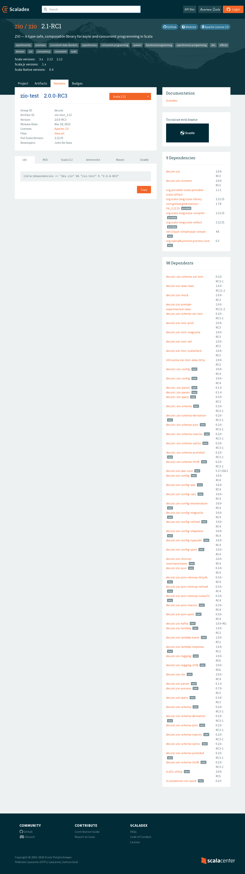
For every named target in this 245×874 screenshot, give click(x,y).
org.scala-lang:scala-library (184, 199)
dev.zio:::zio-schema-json (182, 425)
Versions (59, 83)
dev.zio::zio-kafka (177, 623)
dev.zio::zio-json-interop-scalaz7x (188, 596)
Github (26, 832)
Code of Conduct (140, 837)
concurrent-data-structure (63, 45)
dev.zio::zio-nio (175, 674)
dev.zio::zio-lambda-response (185, 647)
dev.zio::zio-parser (177, 683)
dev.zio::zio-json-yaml (180, 614)
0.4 (51, 69)
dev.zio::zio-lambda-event (182, 637)
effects (223, 45)
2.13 (50, 59)
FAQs (133, 832)
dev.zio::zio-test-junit (180, 323)
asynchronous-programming (192, 45)
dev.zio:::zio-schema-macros (184, 434)
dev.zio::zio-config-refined (183, 522)
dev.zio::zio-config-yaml (181, 549)
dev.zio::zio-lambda (178, 628)
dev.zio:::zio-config (178, 369)
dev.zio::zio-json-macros (181, 605)
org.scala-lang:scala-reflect (184, 222)
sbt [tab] (25, 160)
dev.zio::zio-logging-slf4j (182, 665)
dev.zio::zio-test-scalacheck (184, 351)
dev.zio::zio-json (176, 568)
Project (23, 83)
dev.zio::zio (173, 171)
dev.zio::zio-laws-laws (180, 286)
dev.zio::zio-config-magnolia (184, 512)
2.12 (59, 59)
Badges (77, 83)
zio (19, 26)
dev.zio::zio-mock (177, 295)
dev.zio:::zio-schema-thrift (183, 462)
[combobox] (130, 96)
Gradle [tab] (144, 160)
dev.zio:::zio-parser (178, 387)
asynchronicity (23, 45)
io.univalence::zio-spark (181, 781)
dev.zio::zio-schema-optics (183, 744)
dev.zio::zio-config (177, 475)
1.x (44, 64)
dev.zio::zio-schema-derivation (185, 716)
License (135, 842)
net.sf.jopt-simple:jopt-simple (186, 231)
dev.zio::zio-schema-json (182, 725)
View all (59, 133)
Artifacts (41, 83)
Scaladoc (171, 100)
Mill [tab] (45, 160)
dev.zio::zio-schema (178, 707)
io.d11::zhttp (174, 771)
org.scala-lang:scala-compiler (185, 213)
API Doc (190, 9)
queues (137, 45)
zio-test (29, 95)
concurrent (60, 51)
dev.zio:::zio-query (177, 397)
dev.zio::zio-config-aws (180, 485)
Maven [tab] (120, 160)
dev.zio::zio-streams (179, 181)
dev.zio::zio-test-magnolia (183, 332)
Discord (26, 837)
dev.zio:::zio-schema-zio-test (184, 276)
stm (213, 45)
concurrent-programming (114, 45)
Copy (144, 189)
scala (73, 51)
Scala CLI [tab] (67, 160)
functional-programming (159, 45)
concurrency (43, 51)
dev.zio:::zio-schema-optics (183, 443)
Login (233, 9)
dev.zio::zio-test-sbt (179, 341)
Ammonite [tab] (93, 160)
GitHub (169, 27)
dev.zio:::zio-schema (179, 406)
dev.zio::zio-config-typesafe (184, 540)
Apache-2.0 (61, 129)
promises (40, 45)
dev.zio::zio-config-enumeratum (187, 503)
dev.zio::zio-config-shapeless (184, 531)
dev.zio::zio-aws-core (179, 471)
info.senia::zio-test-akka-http (185, 360)
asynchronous (89, 45)
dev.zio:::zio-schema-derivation (186, 415)
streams (20, 51)
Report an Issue (85, 837)
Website (189, 27)
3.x (41, 59)
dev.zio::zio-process (178, 688)
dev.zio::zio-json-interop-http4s (187, 577)
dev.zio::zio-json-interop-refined (187, 586)
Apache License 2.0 (215, 27)
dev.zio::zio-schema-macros (184, 734)
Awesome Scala (210, 9)
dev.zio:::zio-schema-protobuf (185, 452)
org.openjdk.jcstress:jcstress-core (188, 241)
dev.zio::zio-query (177, 697)
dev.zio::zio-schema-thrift (182, 762)
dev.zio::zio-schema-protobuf (185, 753)
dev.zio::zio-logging (178, 656)
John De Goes (63, 143)
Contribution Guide (87, 832)
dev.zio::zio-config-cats (181, 494)
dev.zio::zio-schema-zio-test (184, 313)
